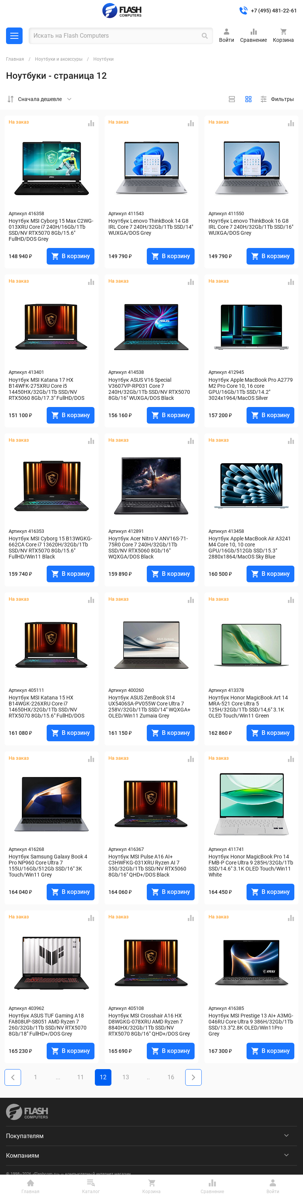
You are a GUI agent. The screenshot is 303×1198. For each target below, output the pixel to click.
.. (148, 1077)
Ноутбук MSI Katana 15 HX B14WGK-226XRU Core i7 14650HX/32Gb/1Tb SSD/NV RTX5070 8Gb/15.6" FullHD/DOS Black (47, 707)
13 (125, 1077)
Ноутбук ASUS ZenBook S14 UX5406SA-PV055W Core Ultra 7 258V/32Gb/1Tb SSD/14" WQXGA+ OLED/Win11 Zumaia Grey (150, 707)
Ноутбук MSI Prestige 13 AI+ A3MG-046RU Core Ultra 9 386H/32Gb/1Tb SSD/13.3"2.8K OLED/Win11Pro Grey (251, 1025)
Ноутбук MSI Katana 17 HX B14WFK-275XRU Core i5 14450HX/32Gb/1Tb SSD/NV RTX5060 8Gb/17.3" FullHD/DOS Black (47, 389)
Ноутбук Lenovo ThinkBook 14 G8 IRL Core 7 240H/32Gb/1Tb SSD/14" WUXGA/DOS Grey (151, 227)
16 (170, 1077)
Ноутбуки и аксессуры (58, 59)
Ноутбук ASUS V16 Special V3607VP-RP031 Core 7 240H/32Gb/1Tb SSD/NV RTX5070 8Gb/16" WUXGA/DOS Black (149, 389)
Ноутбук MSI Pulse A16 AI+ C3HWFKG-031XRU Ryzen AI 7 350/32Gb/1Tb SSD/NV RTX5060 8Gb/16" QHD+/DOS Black (147, 866)
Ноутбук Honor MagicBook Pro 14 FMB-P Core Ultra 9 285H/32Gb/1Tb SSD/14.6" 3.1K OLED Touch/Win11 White (251, 866)
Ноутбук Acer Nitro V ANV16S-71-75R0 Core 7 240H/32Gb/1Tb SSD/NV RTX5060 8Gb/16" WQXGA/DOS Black (148, 548)
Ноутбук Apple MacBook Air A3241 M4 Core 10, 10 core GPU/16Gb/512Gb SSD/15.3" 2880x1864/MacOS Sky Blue (250, 548)
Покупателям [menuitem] (25, 1136)
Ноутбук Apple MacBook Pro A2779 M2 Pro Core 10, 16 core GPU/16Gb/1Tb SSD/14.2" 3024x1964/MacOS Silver (251, 389)
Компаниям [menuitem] (22, 1155)
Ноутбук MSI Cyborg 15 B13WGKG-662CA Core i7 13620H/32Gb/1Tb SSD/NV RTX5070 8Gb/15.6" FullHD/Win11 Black (50, 548)
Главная (15, 59)
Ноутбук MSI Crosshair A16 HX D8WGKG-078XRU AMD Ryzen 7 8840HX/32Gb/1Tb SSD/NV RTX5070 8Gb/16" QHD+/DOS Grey (149, 1025)
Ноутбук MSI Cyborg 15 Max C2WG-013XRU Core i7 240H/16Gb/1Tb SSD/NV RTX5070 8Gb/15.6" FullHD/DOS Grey (51, 230)
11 (80, 1077)
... (58, 1077)
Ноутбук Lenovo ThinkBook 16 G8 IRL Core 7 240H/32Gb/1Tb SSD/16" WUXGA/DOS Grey (251, 227)
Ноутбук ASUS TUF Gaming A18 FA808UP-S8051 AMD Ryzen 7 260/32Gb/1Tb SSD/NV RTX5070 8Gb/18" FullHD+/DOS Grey (48, 1025)
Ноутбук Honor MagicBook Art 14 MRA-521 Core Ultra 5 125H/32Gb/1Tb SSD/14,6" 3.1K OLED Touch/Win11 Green (249, 707)
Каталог (14, 36)
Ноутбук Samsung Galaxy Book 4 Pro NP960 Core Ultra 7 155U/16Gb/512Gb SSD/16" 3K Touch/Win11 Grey (48, 866)
